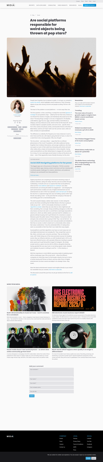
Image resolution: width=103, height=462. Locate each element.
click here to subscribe (55, 269)
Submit (32, 396)
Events (61, 438)
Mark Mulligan (78, 132)
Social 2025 (51, 163)
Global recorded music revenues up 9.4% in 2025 (84, 129)
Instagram (89, 447)
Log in (94, 1)
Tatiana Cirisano (78, 121)
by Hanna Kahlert (17, 114)
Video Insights (62, 5)
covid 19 (21, 129)
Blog (80, 5)
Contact (78, 1)
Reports (31, 5)
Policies (75, 438)
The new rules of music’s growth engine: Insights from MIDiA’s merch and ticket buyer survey (85, 116)
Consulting (52, 5)
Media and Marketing (12, 127)
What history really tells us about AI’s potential (84, 151)
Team (90, 1)
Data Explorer (41, 5)
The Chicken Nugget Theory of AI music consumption (85, 140)
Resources (72, 5)
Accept (88, 458)
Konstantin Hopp (13, 95)
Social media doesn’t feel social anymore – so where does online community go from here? (28, 351)
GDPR (74, 447)
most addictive (42, 185)
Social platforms (17, 131)
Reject (93, 458)
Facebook (89, 444)
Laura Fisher (77, 169)
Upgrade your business (89, 5)
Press (82, 1)
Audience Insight (17, 138)
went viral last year (61, 191)
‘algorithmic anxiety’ (36, 207)
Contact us (62, 447)
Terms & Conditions (78, 444)
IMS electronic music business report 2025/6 (68, 313)
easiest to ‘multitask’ (55, 185)
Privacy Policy (76, 441)
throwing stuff (15, 129)
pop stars (25, 127)
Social (20, 127)
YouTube (89, 441)
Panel (86, 1)
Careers (61, 444)
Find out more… (34, 175)
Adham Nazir (78, 143)
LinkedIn (89, 438)
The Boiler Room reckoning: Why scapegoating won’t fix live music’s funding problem (85, 164)
